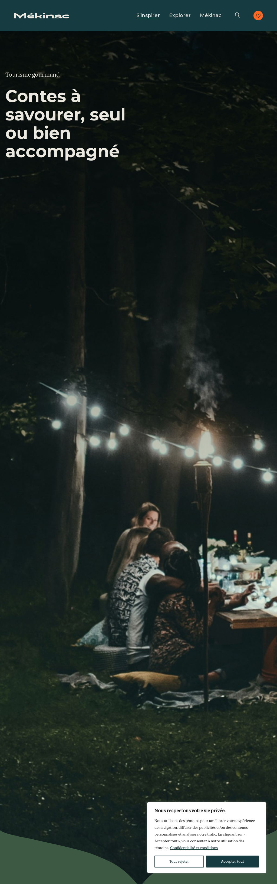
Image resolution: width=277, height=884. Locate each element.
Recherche (237, 15)
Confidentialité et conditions (194, 848)
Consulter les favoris (258, 15)
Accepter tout (232, 861)
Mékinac (211, 15)
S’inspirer (148, 15)
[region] (206, 837)
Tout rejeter (179, 861)
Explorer (180, 15)
